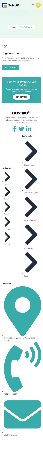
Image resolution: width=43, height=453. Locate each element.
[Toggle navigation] (33, 4)
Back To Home (10, 67)
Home (13, 27)
